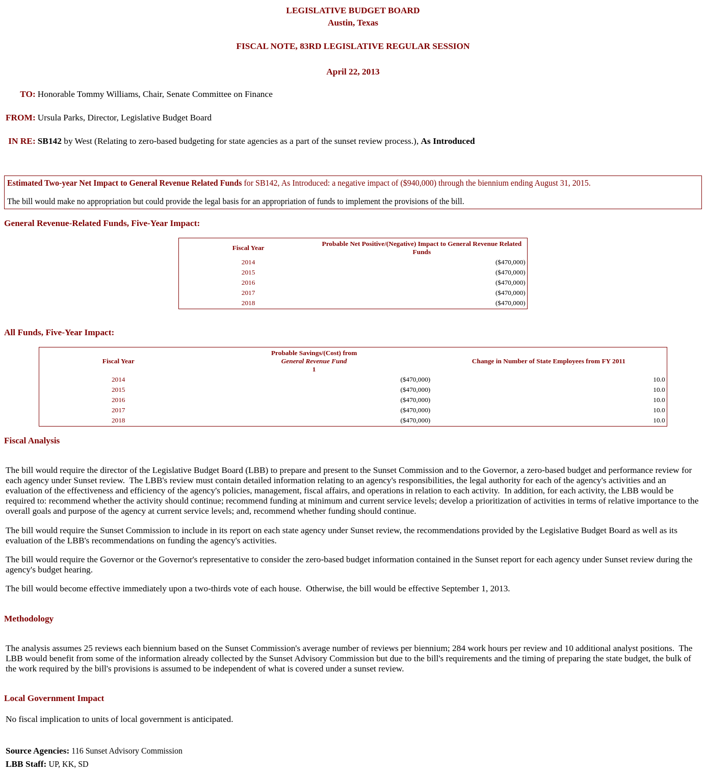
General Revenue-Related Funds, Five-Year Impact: (102, 223)
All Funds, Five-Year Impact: (59, 332)
